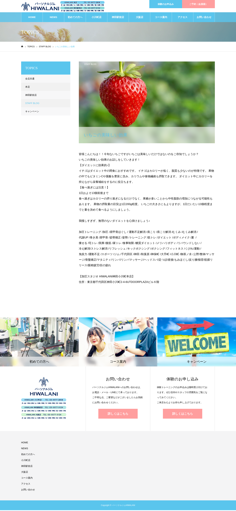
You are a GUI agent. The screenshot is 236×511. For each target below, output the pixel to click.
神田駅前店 (118, 18)
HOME (32, 18)
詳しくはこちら (118, 414)
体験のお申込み (166, 4)
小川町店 (96, 18)
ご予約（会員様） (198, 4)
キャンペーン (32, 112)
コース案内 (161, 18)
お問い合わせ (204, 18)
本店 (27, 87)
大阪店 (139, 18)
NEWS (53, 18)
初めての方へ (75, 18)
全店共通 (29, 79)
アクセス (182, 18)
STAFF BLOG (90, 65)
